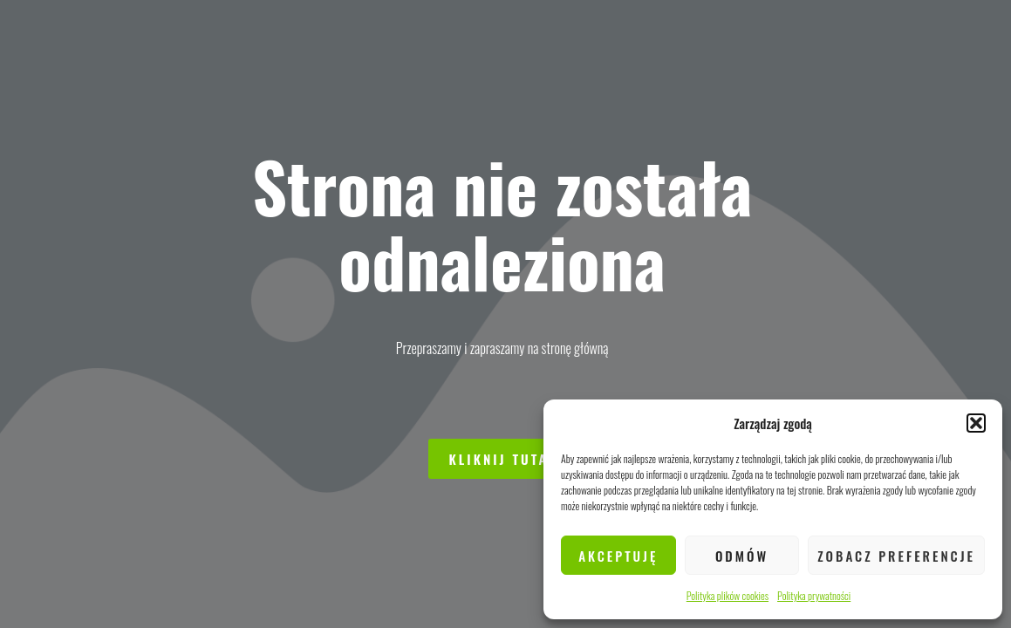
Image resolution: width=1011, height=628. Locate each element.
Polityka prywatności (813, 595)
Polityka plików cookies (727, 595)
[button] (976, 423)
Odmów (741, 555)
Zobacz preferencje (896, 555)
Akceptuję (618, 555)
